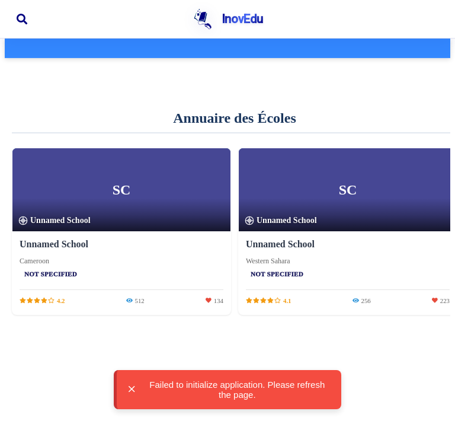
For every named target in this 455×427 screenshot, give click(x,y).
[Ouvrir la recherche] (21, 19)
